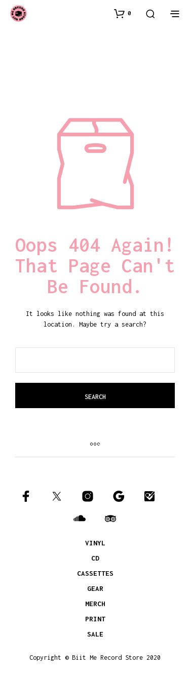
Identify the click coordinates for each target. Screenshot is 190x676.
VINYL (95, 543)
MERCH (95, 604)
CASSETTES (95, 573)
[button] (122, 13)
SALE (95, 634)
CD (95, 558)
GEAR (95, 588)
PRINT (95, 619)
